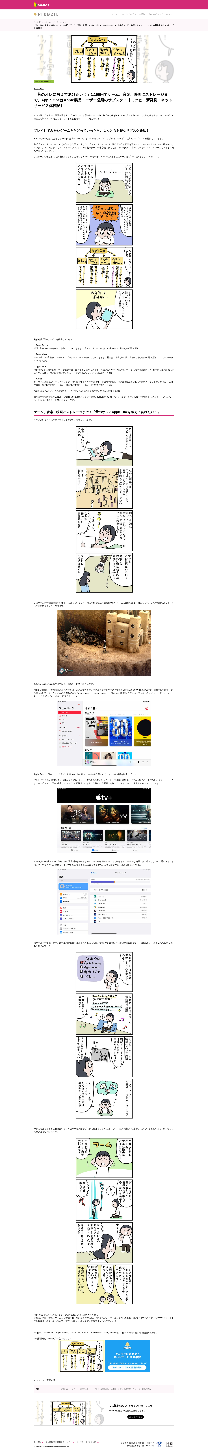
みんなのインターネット (160, 14)
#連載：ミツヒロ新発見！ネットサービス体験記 (131, 1389)
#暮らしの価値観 (102, 1389)
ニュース (113, 14)
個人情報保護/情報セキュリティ (60, 1442)
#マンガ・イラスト (69, 1389)
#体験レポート (86, 1389)
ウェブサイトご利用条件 (87, 1442)
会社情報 (38, 1442)
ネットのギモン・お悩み (133, 14)
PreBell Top (38, 22)
